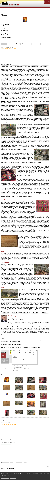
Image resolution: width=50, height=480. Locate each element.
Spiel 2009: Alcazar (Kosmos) (7, 462)
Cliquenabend (19, 462)
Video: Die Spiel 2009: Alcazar (6, 444)
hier (13, 64)
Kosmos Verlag (11, 347)
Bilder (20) (23, 43)
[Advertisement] (25, 10)
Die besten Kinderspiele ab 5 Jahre (8, 478)
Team (41, 473)
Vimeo (25, 462)
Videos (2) (17, 43)
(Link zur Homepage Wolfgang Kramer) (38, 80)
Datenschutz (35, 473)
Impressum (46, 473)
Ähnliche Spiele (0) (36, 43)
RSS (48, 466)
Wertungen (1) (11, 43)
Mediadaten (27, 473)
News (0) (29, 43)
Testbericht (3, 43)
